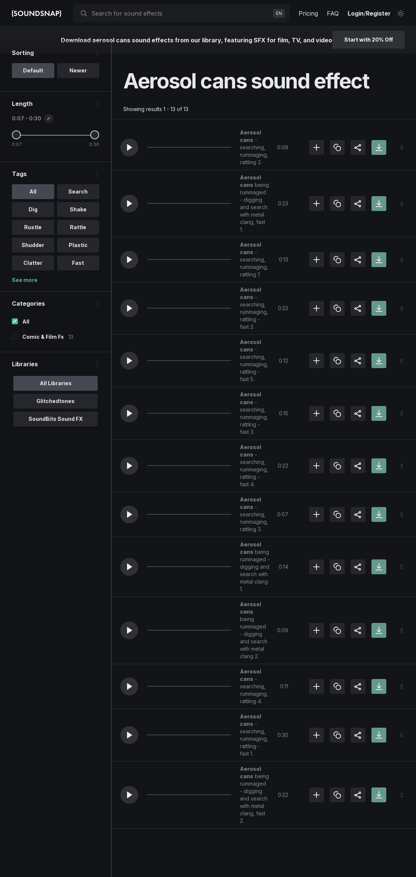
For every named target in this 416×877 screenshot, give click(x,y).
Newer (78, 83)
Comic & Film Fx (43, 349)
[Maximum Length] (94, 147)
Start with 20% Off (368, 39)
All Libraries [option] (56, 396)
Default (33, 83)
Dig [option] (33, 222)
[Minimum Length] (16, 147)
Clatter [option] (32, 275)
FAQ (333, 13)
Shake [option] (78, 222)
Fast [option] (78, 275)
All (25, 334)
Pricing (308, 13)
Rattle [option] (78, 240)
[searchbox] (180, 13)
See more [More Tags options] (25, 292)
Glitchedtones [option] (55, 413)
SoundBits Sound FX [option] (56, 431)
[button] (129, 147)
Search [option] (78, 204)
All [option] (32, 204)
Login (356, 13)
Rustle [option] (33, 240)
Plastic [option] (78, 257)
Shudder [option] (33, 257)
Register (378, 13)
